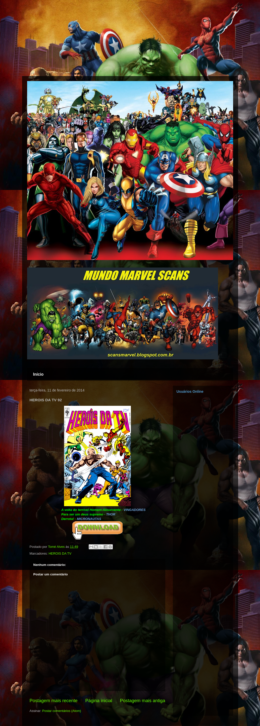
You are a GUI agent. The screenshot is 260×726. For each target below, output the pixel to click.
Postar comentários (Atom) (61, 711)
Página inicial (98, 700)
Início (38, 374)
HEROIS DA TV (59, 553)
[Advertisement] (25, 38)
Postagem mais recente (54, 700)
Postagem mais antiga (142, 700)
